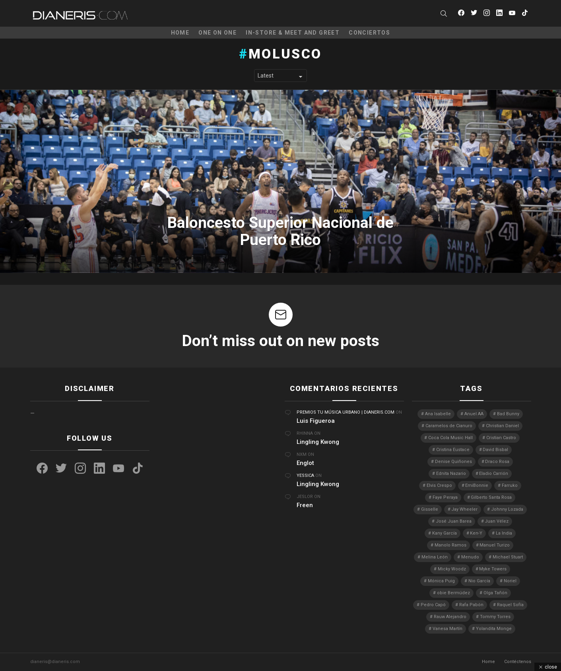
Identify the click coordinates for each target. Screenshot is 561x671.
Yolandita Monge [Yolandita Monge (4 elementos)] (494, 628)
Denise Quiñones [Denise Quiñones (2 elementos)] (453, 461)
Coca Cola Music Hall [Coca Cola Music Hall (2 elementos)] (450, 437)
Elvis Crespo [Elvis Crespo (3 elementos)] (439, 485)
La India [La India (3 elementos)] (504, 533)
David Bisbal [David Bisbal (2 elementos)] (495, 449)
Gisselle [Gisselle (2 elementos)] (429, 509)
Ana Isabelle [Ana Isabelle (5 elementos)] (438, 413)
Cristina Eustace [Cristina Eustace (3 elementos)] (453, 449)
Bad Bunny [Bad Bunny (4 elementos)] (508, 413)
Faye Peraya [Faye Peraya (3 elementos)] (445, 497)
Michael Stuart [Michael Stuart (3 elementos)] (508, 557)
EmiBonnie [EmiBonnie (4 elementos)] (476, 485)
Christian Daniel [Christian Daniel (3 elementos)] (502, 425)
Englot (305, 463)
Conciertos (369, 32)
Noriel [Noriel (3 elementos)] (510, 580)
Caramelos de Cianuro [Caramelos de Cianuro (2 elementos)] (448, 425)
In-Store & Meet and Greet (293, 32)
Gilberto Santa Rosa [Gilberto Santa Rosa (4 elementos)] (491, 497)
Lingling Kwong (318, 441)
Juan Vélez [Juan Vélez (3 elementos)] (497, 521)
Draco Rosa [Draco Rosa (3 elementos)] (497, 461)
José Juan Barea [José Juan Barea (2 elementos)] (454, 521)
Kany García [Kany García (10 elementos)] (444, 533)
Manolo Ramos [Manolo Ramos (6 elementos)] (450, 545)
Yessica (305, 475)
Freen (305, 505)
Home (180, 32)
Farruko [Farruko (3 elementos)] (510, 485)
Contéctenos (517, 661)
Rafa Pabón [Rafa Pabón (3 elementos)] (471, 604)
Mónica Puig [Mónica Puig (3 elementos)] (441, 580)
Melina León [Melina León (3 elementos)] (434, 557)
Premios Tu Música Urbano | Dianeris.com (345, 412)
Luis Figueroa (316, 420)
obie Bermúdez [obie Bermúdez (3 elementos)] (453, 592)
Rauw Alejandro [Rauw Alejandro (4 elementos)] (450, 616)
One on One (217, 32)
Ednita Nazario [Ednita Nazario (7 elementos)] (451, 473)
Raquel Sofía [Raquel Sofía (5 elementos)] (510, 604)
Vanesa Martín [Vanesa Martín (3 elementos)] (447, 628)
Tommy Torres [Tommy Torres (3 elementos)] (495, 616)
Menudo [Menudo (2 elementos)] (470, 557)
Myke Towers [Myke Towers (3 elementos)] (493, 569)
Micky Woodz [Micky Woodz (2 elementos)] (452, 569)
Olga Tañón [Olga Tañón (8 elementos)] (495, 592)
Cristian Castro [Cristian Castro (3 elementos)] (501, 437)
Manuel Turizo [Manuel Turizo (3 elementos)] (494, 545)
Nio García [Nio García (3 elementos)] (479, 580)
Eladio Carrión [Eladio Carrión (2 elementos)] (493, 473)
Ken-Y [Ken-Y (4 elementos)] (476, 533)
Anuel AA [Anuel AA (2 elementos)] (473, 413)
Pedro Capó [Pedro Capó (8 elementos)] (433, 604)
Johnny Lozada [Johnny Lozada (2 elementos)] (507, 509)
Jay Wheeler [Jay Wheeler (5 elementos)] (464, 509)
